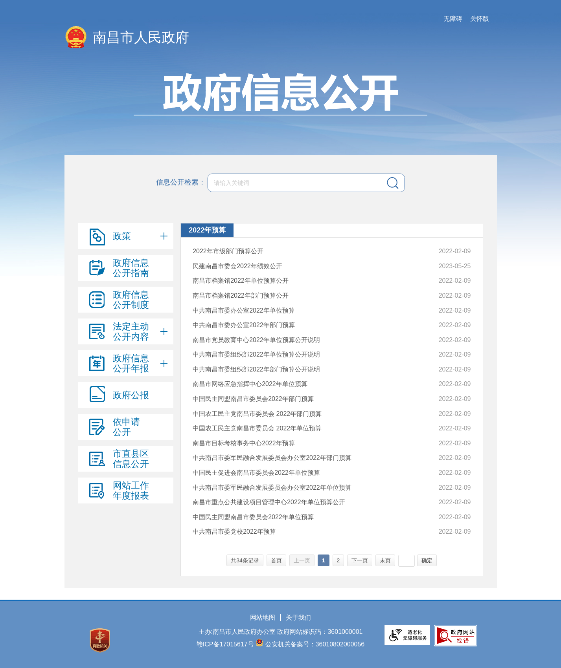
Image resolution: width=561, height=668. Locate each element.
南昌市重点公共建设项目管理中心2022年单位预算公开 (269, 502)
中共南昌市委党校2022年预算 (234, 531)
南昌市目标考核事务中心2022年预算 (244, 443)
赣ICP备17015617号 (225, 644)
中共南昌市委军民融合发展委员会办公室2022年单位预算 (272, 487)
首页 (276, 560)
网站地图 (262, 617)
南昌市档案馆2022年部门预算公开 (241, 295)
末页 (385, 560)
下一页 (359, 560)
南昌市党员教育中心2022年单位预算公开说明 (256, 340)
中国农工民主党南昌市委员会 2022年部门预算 (257, 413)
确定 (426, 560)
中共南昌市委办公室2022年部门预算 (244, 325)
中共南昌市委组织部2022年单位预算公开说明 (256, 354)
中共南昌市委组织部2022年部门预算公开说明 (256, 369)
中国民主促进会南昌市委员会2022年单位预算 (256, 472)
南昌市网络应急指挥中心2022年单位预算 (250, 384)
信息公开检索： (181, 182)
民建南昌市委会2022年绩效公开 (237, 266)
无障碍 (452, 18)
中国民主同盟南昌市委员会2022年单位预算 (253, 517)
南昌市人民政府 (141, 37)
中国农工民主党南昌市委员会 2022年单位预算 (257, 428)
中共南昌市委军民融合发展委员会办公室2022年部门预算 (272, 457)
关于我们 (298, 617)
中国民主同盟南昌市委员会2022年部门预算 (253, 398)
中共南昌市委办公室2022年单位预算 (244, 310)
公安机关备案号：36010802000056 (315, 644)
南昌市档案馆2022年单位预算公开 (241, 280)
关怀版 (479, 18)
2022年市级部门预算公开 (228, 251)
